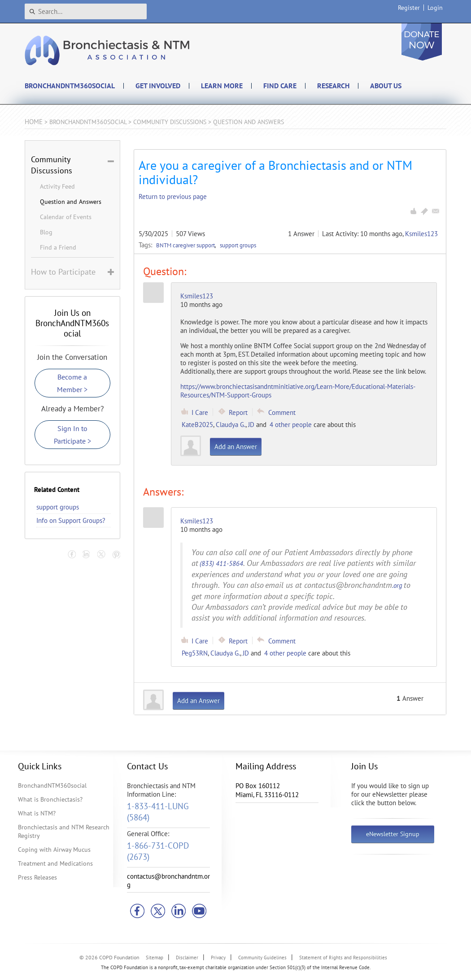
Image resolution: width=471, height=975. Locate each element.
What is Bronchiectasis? (50, 799)
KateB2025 (197, 424)
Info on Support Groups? (70, 520)
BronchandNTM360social (52, 785)
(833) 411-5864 (221, 563)
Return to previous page (173, 196)
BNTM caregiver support (186, 245)
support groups (238, 245)
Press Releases (37, 877)
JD (251, 424)
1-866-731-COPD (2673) (158, 851)
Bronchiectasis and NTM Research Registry (63, 831)
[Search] (86, 11)
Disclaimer (187, 957)
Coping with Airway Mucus (54, 850)
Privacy (218, 957)
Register (409, 7)
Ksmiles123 (421, 233)
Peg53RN (195, 653)
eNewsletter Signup (392, 834)
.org (397, 585)
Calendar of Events (66, 217)
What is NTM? (37, 813)
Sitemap (154, 957)
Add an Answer (235, 446)
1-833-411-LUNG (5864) (158, 812)
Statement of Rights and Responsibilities (343, 957)
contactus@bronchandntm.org (168, 880)
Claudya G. (230, 424)
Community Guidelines (262, 957)
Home (34, 121)
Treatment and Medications (55, 863)
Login (435, 7)
